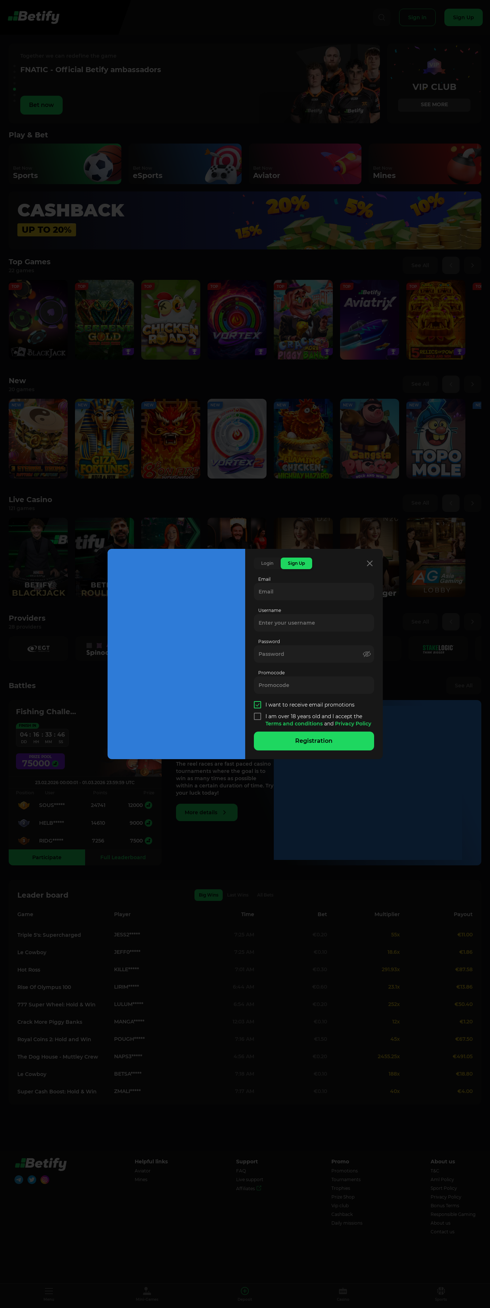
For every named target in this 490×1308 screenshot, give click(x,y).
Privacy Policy (353, 723)
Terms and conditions (294, 723)
